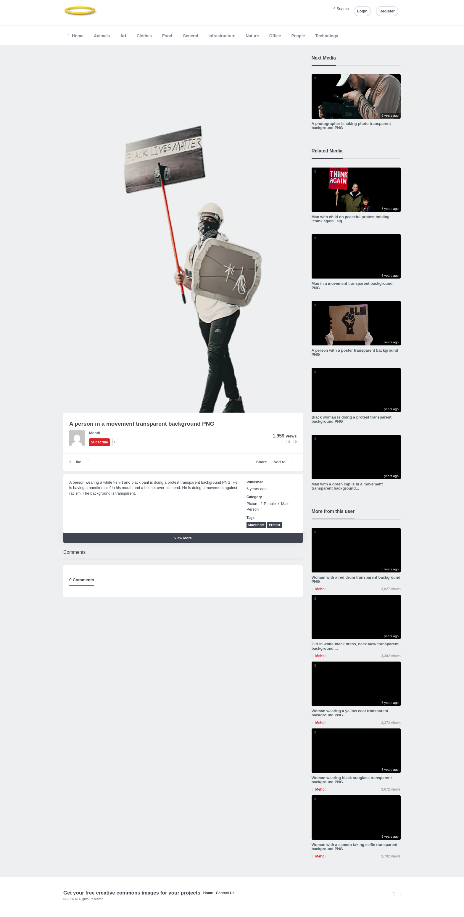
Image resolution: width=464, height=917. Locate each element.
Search (341, 9)
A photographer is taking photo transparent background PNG (351, 125)
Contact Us (225, 893)
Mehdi (94, 433)
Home (75, 35)
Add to (279, 462)
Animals (102, 35)
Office (275, 35)
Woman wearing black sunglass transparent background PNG (352, 780)
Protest (274, 525)
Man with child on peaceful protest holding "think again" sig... (351, 219)
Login (362, 11)
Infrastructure (221, 35)
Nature (252, 35)
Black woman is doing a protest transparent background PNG (352, 419)
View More (183, 538)
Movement (256, 525)
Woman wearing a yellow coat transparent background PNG (350, 713)
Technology (326, 35)
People (298, 35)
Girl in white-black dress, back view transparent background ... (355, 646)
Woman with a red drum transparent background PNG (356, 579)
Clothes (144, 35)
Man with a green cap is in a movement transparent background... (347, 486)
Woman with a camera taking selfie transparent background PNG (354, 846)
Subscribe (99, 442)
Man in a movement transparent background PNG (352, 285)
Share (261, 462)
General (190, 35)
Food (167, 35)
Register (387, 11)
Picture (252, 503)
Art (123, 35)
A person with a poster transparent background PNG (355, 352)
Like (75, 462)
